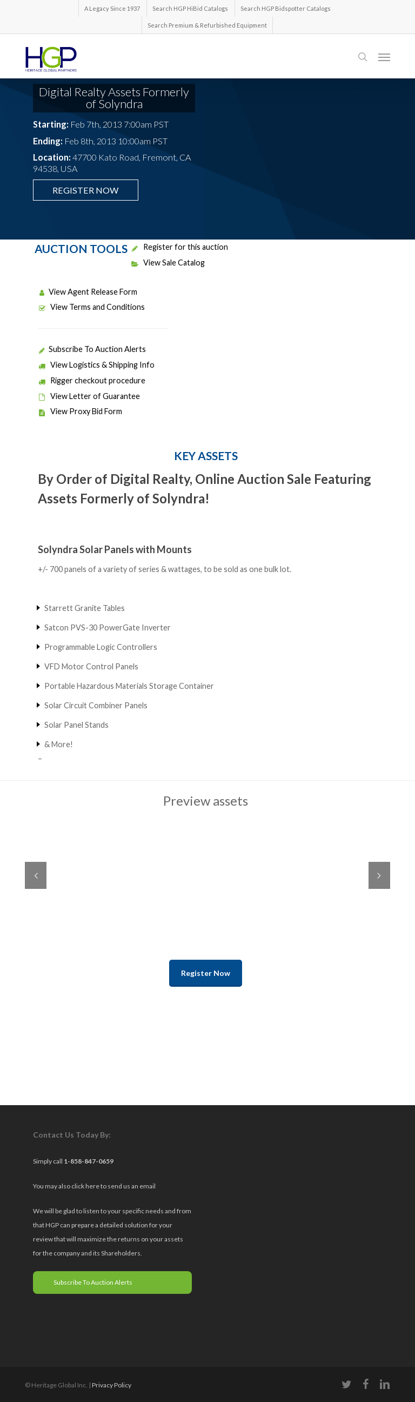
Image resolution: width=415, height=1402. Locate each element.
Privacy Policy (111, 1385)
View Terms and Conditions (91, 306)
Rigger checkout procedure (91, 380)
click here (86, 1186)
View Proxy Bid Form (80, 411)
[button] (384, 56)
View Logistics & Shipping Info (96, 364)
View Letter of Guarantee (89, 396)
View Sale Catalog (168, 262)
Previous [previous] (35, 875)
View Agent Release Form (87, 291)
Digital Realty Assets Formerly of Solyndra (114, 97)
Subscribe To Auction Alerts (92, 349)
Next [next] (379, 875)
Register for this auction (179, 246)
